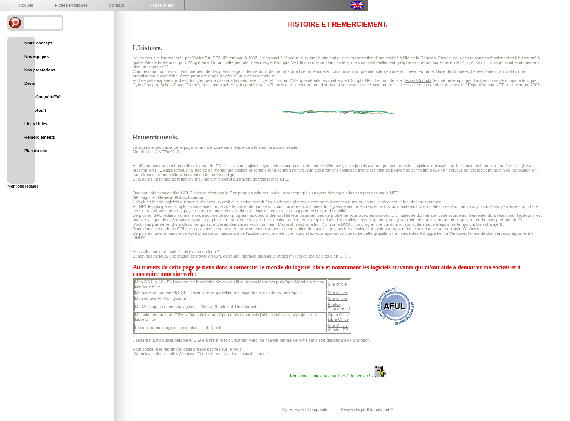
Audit (40, 110)
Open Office (339, 315)
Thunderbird (339, 309)
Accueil (26, 5)
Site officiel (338, 284)
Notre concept (38, 43)
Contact (116, 5)
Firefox (334, 304)
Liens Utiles (35, 124)
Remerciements (39, 137)
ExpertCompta (418, 80)
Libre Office (338, 319)
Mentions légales (22, 186)
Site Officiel (338, 325)
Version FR (338, 330)
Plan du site (35, 150)
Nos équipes (36, 56)
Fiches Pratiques (71, 5)
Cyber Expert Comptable (305, 409)
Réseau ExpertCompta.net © (367, 409)
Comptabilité (48, 97)
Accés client (162, 5)
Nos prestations (39, 70)
